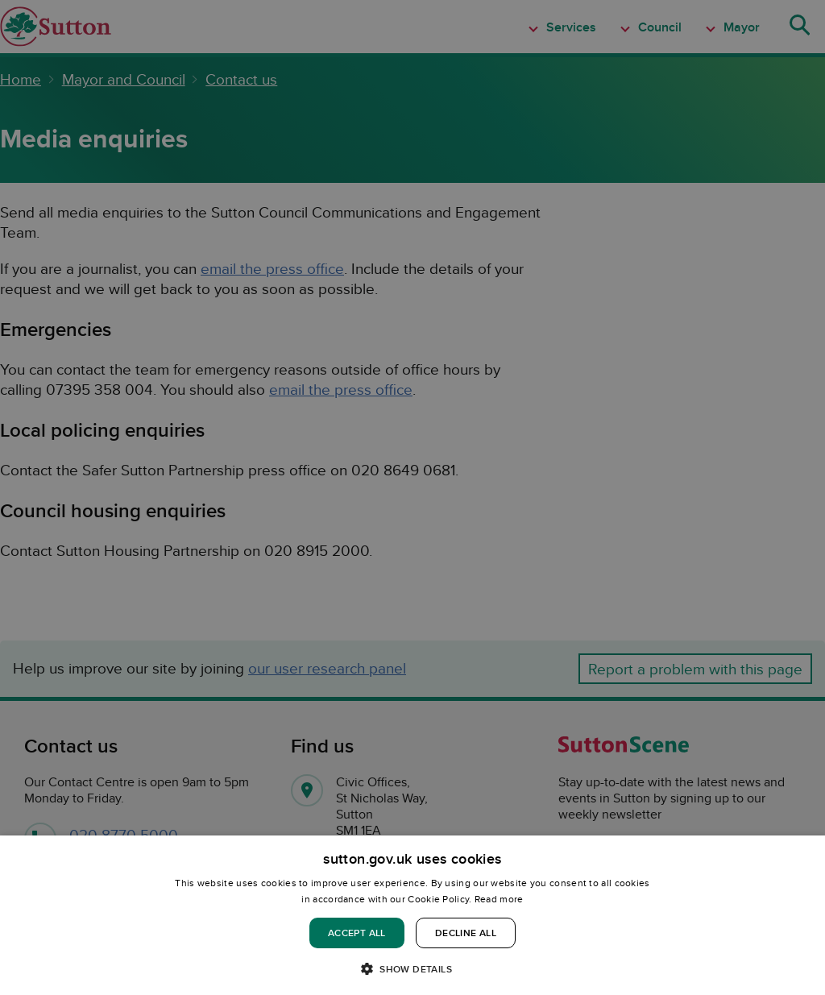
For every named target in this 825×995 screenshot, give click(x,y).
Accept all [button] (357, 932)
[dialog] (412, 915)
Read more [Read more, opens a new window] (499, 899)
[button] (412, 968)
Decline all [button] (465, 932)
